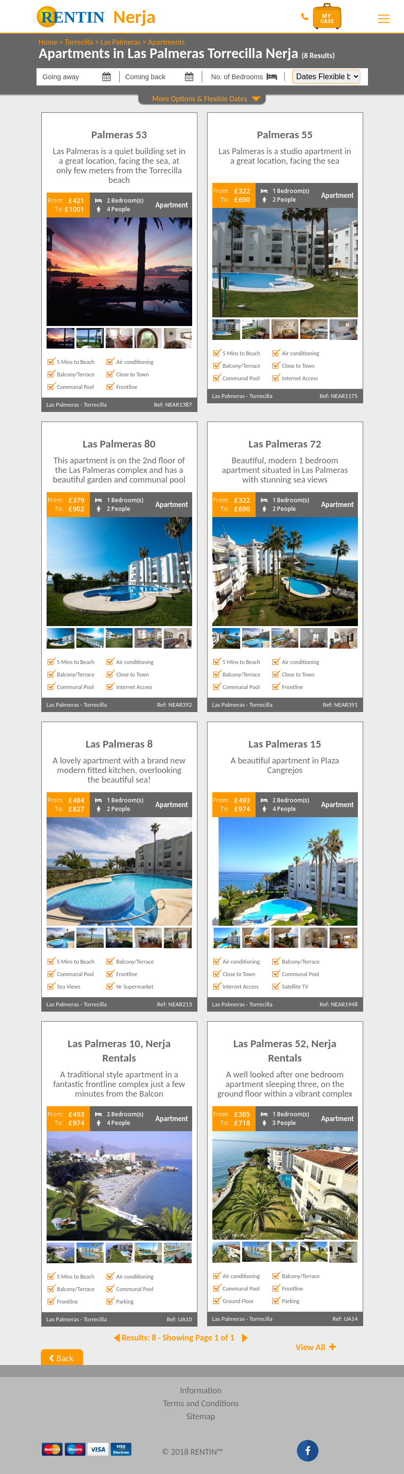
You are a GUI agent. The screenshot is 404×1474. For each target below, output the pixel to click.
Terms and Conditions (201, 1403)
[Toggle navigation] (384, 19)
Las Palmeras (120, 42)
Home (48, 42)
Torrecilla (79, 42)
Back (60, 1358)
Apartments (166, 42)
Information (201, 1390)
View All (317, 1347)
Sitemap (200, 1416)
